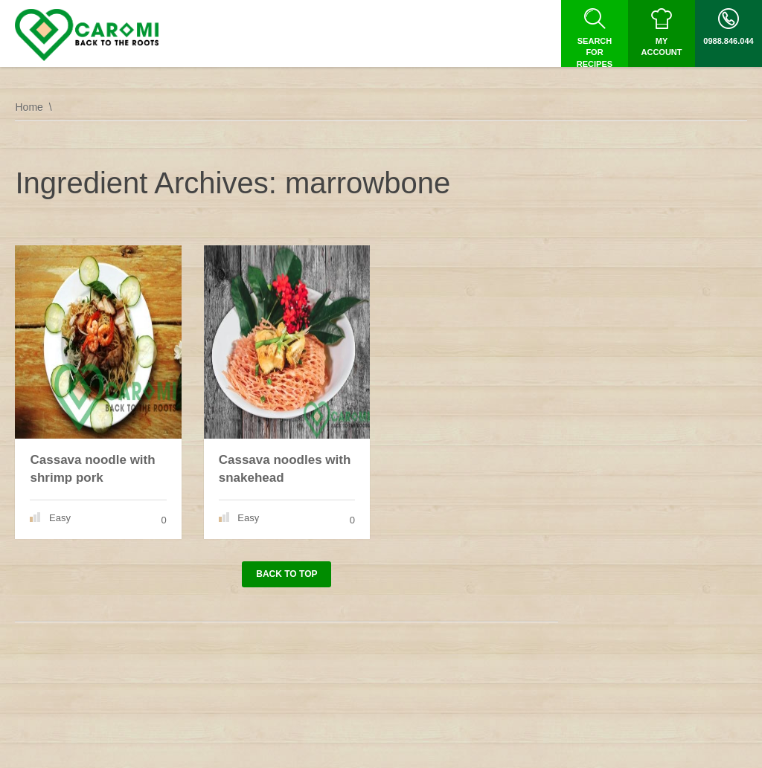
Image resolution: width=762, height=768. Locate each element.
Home (28, 107)
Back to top (286, 574)
